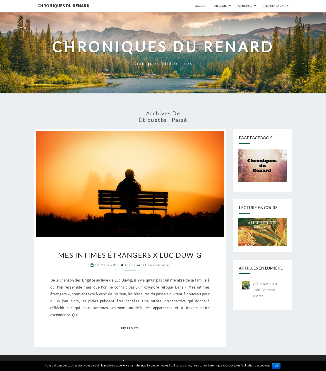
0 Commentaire (155, 265)
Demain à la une (274, 6)
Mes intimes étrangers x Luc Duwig (130, 255)
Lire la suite (131, 328)
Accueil (200, 6)
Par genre (220, 6)
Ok (276, 365)
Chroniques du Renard (63, 5)
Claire (130, 265)
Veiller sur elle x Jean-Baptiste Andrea (265, 289)
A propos (245, 6)
